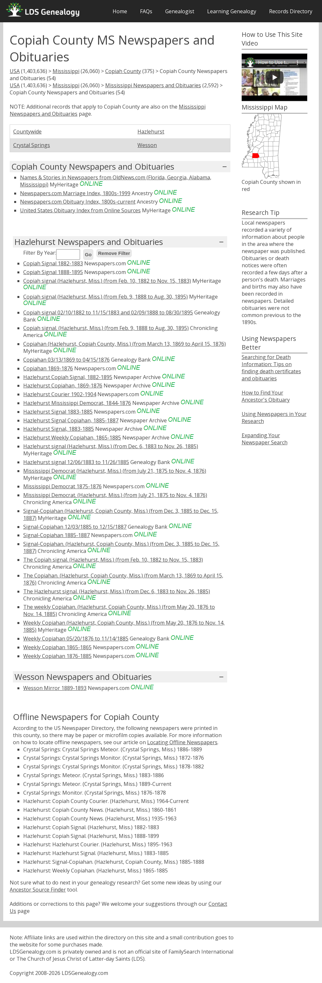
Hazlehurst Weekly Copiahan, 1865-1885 (72, 437)
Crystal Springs (31, 145)
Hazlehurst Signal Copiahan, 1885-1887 (70, 420)
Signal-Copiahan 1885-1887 (56, 535)
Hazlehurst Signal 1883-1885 (58, 411)
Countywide (27, 131)
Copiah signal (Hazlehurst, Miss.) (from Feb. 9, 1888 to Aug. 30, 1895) (105, 296)
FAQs (146, 11)
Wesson (147, 145)
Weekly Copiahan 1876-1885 (57, 656)
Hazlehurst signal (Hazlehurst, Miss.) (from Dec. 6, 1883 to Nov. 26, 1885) (110, 446)
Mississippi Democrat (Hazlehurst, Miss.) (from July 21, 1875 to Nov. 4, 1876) (114, 470)
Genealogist (179, 11)
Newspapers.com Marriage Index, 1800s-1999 (75, 193)
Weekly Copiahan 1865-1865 (57, 647)
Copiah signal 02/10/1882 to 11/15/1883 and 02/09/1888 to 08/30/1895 (108, 312)
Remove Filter (114, 253)
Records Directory (290, 11)
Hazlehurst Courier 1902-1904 (59, 394)
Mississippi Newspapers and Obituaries (153, 85)
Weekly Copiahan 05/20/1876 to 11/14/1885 (75, 638)
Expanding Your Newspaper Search (264, 439)
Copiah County (123, 71)
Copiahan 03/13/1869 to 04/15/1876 (66, 359)
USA (15, 71)
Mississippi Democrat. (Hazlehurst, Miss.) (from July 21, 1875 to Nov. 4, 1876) (115, 495)
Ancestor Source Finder (38, 889)
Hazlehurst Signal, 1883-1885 (58, 428)
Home (120, 11)
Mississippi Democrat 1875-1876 (62, 486)
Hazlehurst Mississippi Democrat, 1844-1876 (77, 403)
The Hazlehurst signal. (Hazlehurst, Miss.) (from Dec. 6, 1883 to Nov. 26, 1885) (116, 591)
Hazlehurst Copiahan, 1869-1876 (62, 385)
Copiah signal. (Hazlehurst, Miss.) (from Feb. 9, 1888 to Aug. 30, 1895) (106, 328)
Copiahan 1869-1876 (48, 368)
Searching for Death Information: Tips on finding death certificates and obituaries (271, 368)
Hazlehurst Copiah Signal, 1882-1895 (67, 377)
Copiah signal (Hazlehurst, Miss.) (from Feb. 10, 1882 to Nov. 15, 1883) (107, 280)
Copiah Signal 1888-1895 (53, 272)
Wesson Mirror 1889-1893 (54, 688)
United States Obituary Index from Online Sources (80, 210)
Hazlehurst (150, 131)
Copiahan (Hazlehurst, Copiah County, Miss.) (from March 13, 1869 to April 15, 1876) (124, 343)
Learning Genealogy (231, 11)
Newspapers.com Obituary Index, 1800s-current (78, 201)
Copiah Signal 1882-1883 (53, 263)
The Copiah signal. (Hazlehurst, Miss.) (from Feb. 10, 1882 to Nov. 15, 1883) (113, 559)
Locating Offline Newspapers (182, 742)
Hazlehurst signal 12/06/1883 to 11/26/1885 (76, 462)
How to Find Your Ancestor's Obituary (266, 396)
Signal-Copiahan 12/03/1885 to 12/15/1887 (74, 526)
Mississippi (66, 71)
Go (88, 254)
